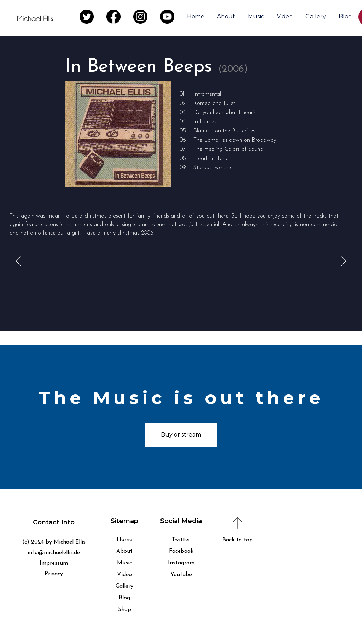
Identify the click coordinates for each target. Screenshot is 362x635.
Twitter (181, 539)
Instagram (181, 563)
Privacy (54, 574)
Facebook (181, 551)
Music (256, 16)
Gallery (315, 16)
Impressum (54, 563)
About (226, 16)
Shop (124, 609)
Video (285, 16)
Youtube (181, 574)
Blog (345, 16)
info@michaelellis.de (54, 553)
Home (195, 16)
